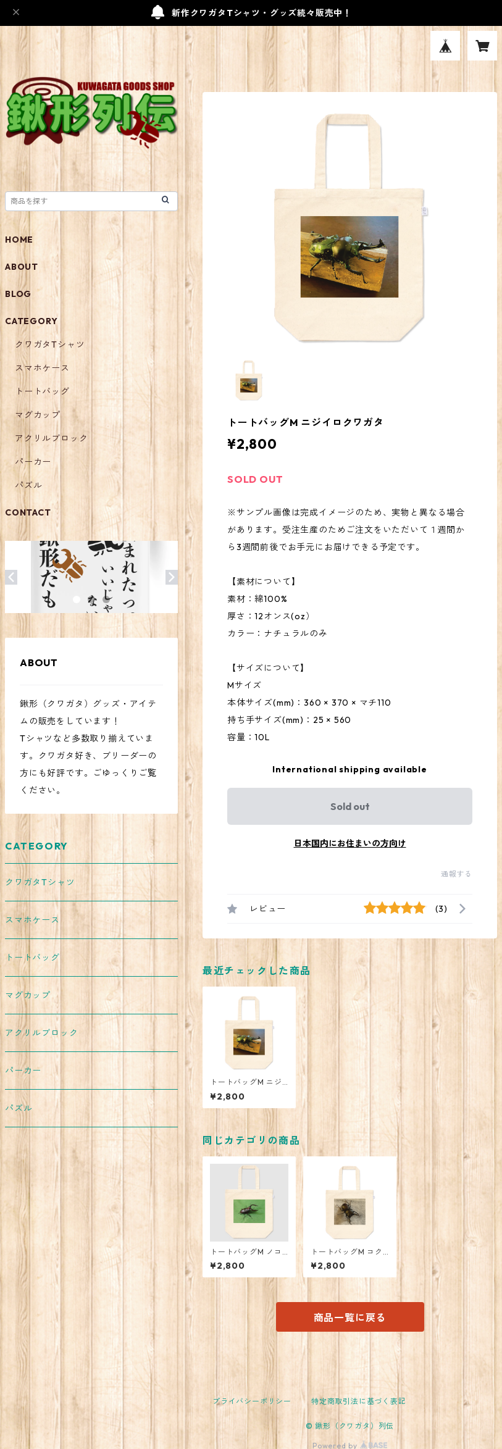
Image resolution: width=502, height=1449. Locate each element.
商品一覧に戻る (350, 1317)
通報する (456, 874)
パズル (28, 485)
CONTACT (28, 512)
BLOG (18, 293)
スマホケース (42, 368)
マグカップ (38, 414)
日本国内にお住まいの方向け (350, 843)
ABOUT (21, 266)
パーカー (33, 461)
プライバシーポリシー (251, 1401)
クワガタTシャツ (50, 344)
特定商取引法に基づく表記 (358, 1401)
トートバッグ (42, 391)
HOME (19, 239)
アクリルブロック (51, 438)
